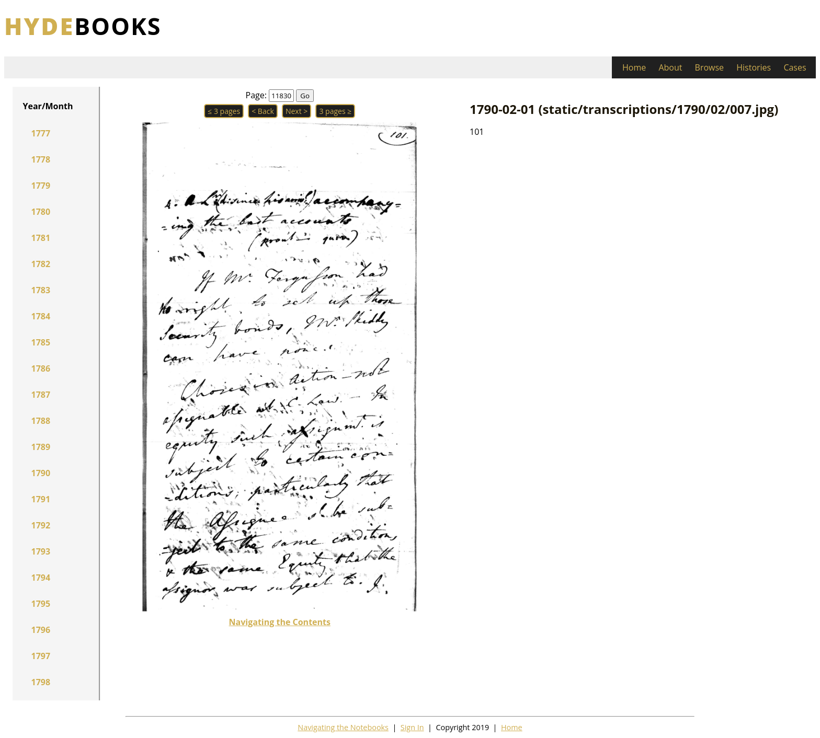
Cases (794, 67)
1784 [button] (41, 316)
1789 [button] (41, 447)
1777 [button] (41, 133)
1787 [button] (41, 394)
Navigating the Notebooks (343, 727)
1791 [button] (41, 499)
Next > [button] (297, 111)
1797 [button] (41, 656)
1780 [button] (41, 211)
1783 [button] (41, 290)
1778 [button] (41, 159)
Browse (709, 67)
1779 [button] (41, 185)
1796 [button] (41, 630)
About (670, 67)
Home (634, 67)
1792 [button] (41, 525)
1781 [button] (41, 238)
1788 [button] (41, 420)
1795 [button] (41, 603)
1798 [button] (41, 682)
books (83, 26)
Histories (753, 67)
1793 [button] (41, 551)
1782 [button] (41, 264)
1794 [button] (41, 577)
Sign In (412, 727)
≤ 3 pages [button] (224, 111)
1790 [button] (41, 473)
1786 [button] (41, 368)
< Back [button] (263, 111)
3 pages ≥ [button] (335, 111)
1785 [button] (41, 342)
